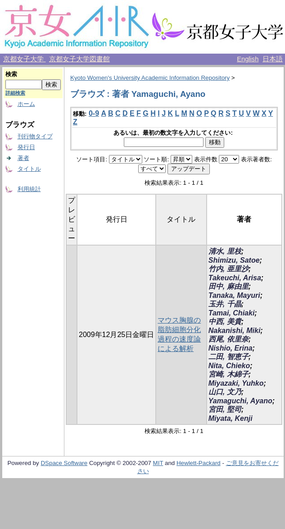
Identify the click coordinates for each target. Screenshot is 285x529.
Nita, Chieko (229, 365)
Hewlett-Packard (198, 463)
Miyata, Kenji (230, 418)
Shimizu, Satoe (234, 260)
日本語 (272, 59)
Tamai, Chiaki (231, 313)
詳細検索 (15, 93)
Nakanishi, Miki (234, 330)
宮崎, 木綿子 (228, 374)
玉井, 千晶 (224, 304)
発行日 (26, 147)
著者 (23, 158)
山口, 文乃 (224, 392)
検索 (11, 74)
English (247, 59)
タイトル (29, 168)
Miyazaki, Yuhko (236, 383)
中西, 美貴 (224, 321)
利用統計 (29, 189)
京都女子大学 (24, 59)
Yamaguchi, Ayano (240, 401)
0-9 (94, 113)
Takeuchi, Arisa (234, 278)
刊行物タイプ (35, 136)
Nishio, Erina (230, 348)
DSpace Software (64, 463)
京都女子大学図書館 (79, 59)
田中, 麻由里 (228, 286)
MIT (158, 463)
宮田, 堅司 (224, 409)
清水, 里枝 (224, 251)
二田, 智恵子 (228, 356)
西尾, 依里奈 (228, 339)
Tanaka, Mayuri (234, 295)
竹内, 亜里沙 (228, 269)
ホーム (26, 103)
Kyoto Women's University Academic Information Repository (150, 77)
